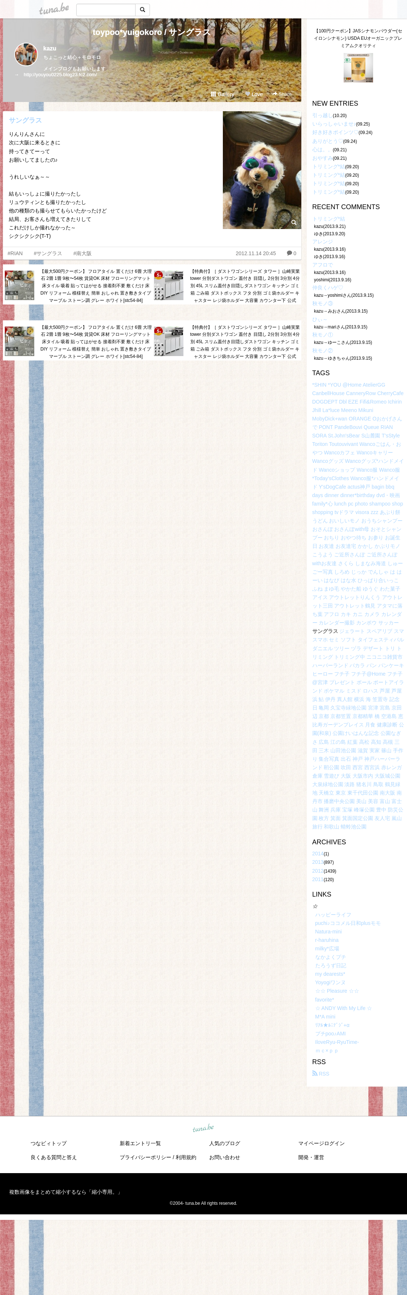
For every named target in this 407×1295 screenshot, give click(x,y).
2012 (318, 871)
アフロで (322, 265)
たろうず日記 (330, 965)
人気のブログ (224, 1143)
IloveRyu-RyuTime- (337, 1042)
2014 (318, 853)
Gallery (222, 94)
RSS (321, 1074)
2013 (318, 862)
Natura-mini (328, 932)
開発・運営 (311, 1157)
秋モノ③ (322, 303)
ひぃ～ (320, 319)
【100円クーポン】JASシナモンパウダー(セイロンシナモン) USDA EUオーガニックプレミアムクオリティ (358, 38)
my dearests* (330, 974)
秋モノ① (322, 335)
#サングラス (48, 253)
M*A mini (325, 1017)
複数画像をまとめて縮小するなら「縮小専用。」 (66, 1192)
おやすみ (322, 158)
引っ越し (322, 115)
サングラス (25, 120)
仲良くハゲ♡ (327, 288)
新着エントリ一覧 (140, 1143)
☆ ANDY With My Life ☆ (343, 1008)
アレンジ (322, 241)
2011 (318, 879)
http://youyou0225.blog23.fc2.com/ (60, 74)
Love (254, 94)
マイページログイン (321, 1143)
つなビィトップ (49, 1143)
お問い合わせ (224, 1157)
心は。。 (322, 149)
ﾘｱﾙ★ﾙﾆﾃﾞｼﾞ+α (332, 1025)
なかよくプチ (330, 957)
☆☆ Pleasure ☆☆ (337, 991)
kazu (50, 48)
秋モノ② (322, 350)
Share (282, 94)
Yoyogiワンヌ (330, 982)
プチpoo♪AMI (330, 1034)
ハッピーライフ (333, 915)
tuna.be (203, 1128)
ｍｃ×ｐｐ (327, 1050)
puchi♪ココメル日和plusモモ (348, 923)
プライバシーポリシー (145, 1157)
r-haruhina (327, 940)
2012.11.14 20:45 (256, 253)
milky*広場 (327, 948)
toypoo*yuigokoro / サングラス (152, 32)
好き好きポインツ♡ (335, 132)
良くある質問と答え (54, 1157)
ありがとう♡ (327, 141)
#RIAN (15, 253)
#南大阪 (82, 253)
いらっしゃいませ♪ (334, 124)
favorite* (324, 1000)
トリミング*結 (328, 166)
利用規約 (186, 1157)
